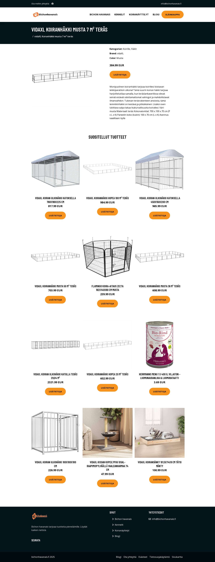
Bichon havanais (100, 14)
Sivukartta (177, 556)
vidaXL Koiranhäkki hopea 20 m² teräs (107, 374)
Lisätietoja (120, 74)
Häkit (134, 48)
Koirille (126, 48)
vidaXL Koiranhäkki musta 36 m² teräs (159, 286)
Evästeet (142, 556)
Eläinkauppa (173, 14)
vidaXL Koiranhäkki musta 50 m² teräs (55, 286)
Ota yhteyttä (130, 556)
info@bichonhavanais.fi (171, 3)
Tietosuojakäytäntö (159, 556)
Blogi (156, 14)
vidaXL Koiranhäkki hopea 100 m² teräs (107, 198)
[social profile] (52, 3)
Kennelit (119, 14)
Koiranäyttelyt (139, 14)
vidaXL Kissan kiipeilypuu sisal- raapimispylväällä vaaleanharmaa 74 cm (107, 465)
